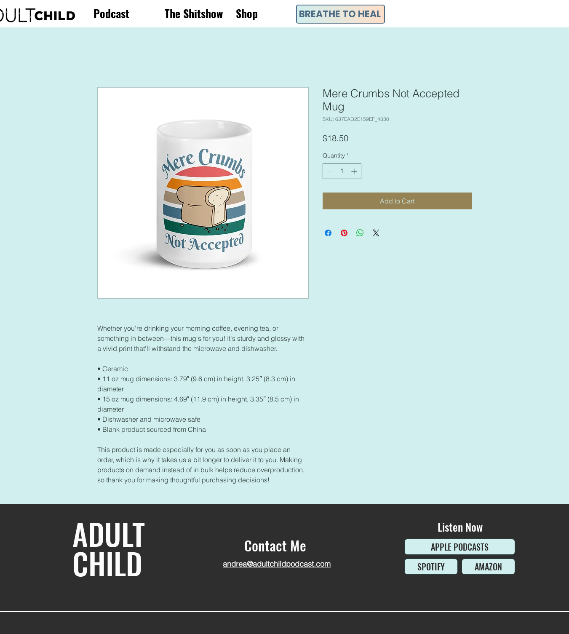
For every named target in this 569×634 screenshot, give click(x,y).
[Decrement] (329, 171)
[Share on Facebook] (328, 233)
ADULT (108, 533)
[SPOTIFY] (431, 566)
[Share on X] (376, 233)
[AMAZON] (488, 566)
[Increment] (355, 171)
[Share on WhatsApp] (360, 233)
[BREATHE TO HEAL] (340, 14)
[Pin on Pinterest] (344, 233)
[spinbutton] (342, 171)
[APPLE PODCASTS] (460, 546)
